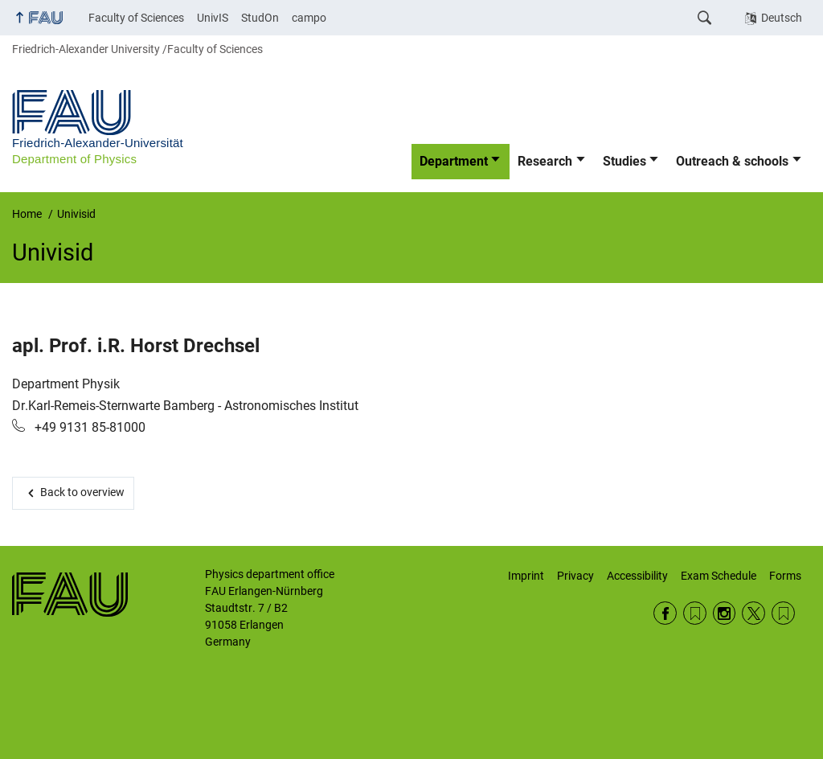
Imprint (526, 575)
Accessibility (637, 575)
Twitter (753, 613)
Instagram (724, 613)
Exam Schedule (718, 575)
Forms (785, 575)
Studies (624, 161)
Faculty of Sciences (136, 17)
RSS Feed (694, 613)
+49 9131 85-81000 (88, 427)
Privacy (575, 575)
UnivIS (212, 17)
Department (454, 161)
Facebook (665, 613)
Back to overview (82, 492)
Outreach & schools (732, 161)
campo (309, 17)
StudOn (260, 17)
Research (545, 161)
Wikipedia (783, 613)
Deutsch (781, 17)
